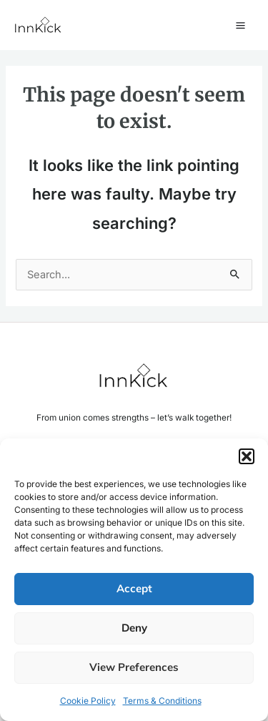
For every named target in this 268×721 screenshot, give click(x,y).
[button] (246, 456)
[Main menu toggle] (240, 25)
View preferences (134, 667)
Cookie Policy (88, 700)
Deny (134, 627)
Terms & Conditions (162, 700)
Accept (134, 588)
